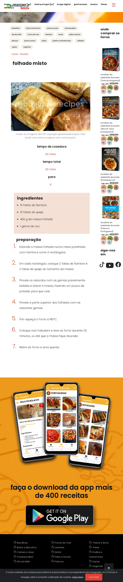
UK (110, 88)
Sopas (14, 47)
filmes (104, 4)
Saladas (80, 41)
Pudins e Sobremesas (62, 41)
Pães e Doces (74, 34)
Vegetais (27, 47)
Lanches (48, 34)
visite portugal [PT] (44, 4)
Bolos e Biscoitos (33, 28)
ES (109, 91)
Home (14, 53)
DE (116, 88)
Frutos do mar (33, 34)
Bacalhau (16, 28)
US (103, 88)
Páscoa (15, 41)
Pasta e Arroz (30, 41)
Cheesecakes (70, 28)
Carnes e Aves (52, 28)
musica (94, 4)
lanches (24, 53)
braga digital (64, 4)
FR (103, 91)
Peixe (44, 41)
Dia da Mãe (16, 34)
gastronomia (80, 4)
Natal (60, 34)
